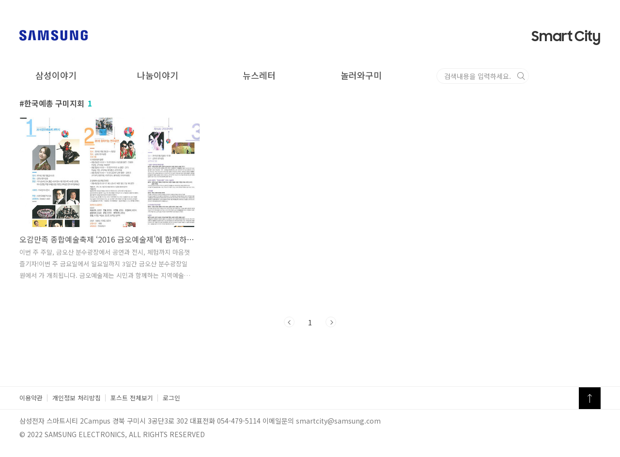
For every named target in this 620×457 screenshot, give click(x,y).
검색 (593, 76)
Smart (566, 37)
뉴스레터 (259, 75)
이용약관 (31, 397)
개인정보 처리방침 (76, 397)
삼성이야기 (56, 75)
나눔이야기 (157, 75)
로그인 (171, 397)
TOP (590, 398)
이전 (289, 322)
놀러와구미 (361, 75)
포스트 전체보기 (131, 397)
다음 (331, 322)
